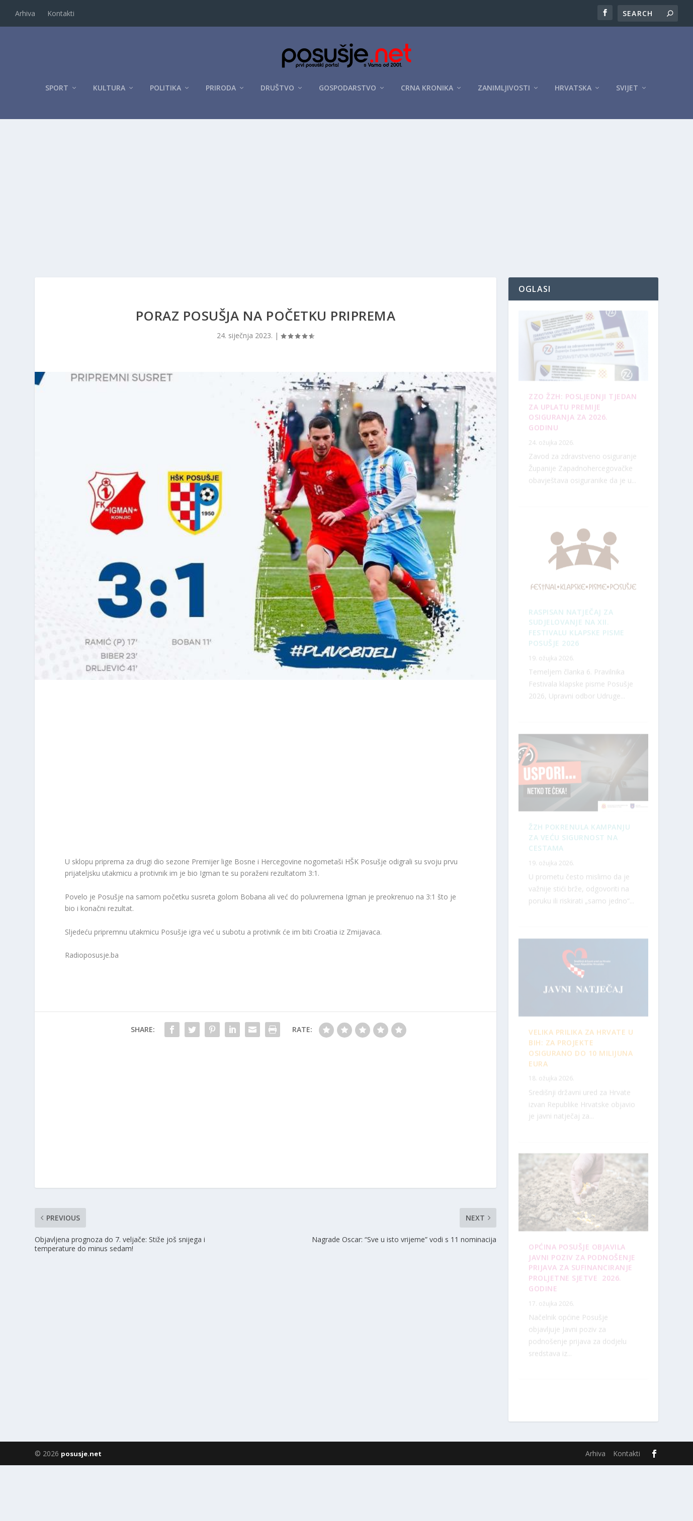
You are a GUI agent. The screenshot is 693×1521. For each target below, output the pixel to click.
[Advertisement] (346, 197)
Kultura (109, 91)
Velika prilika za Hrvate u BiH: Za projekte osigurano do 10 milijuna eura (583, 1348)
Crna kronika (427, 91)
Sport (56, 91)
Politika (165, 91)
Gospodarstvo (347, 91)
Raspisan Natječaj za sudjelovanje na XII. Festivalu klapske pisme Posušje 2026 (583, 1124)
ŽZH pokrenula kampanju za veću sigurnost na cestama (579, 662)
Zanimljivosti (504, 91)
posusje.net (81, 1509)
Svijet (627, 91)
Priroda (221, 91)
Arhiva (25, 13)
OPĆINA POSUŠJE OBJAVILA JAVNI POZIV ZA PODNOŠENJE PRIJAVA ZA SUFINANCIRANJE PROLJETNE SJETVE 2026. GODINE (577, 891)
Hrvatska (573, 91)
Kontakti (60, 13)
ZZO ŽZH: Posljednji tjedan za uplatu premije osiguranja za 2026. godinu (580, 431)
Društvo (277, 91)
